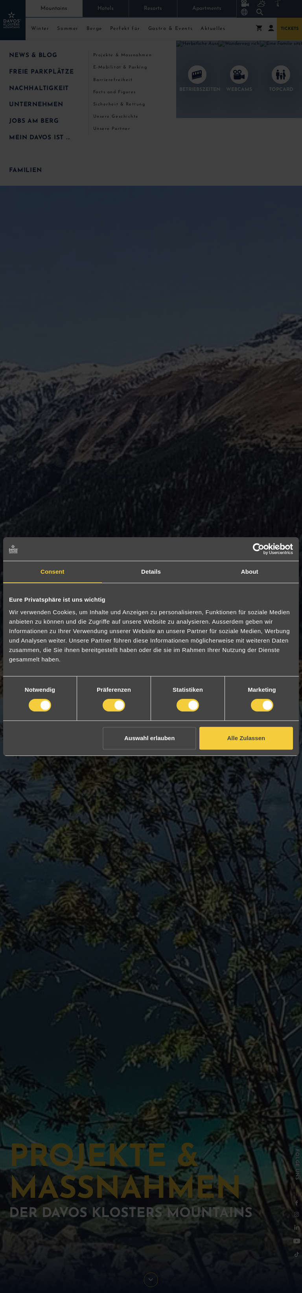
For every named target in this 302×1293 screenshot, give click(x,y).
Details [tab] (151, 571)
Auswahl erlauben (149, 738)
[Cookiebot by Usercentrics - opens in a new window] (258, 549)
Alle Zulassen (246, 738)
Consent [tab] (52, 571)
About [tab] (249, 571)
